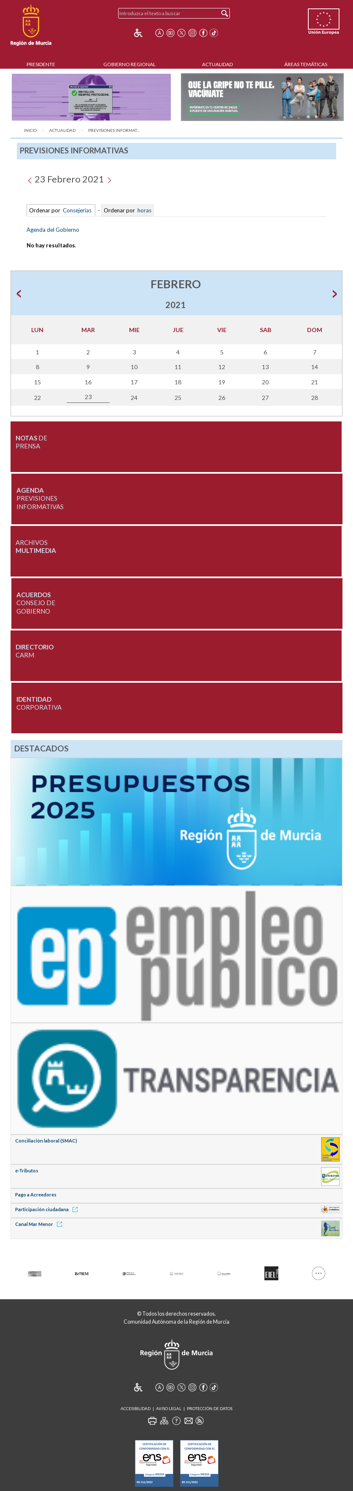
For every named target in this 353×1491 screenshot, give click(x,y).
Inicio (30, 130)
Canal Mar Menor (40, 1224)
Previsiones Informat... (113, 130)
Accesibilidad (136, 1408)
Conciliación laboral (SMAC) (46, 1140)
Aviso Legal (168, 1408)
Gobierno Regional (129, 64)
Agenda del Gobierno (53, 229)
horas (143, 210)
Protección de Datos (209, 1408)
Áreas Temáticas (305, 64)
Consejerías (77, 210)
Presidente (41, 64)
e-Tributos (26, 1170)
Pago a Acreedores (36, 1194)
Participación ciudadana (48, 1209)
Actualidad (217, 64)
